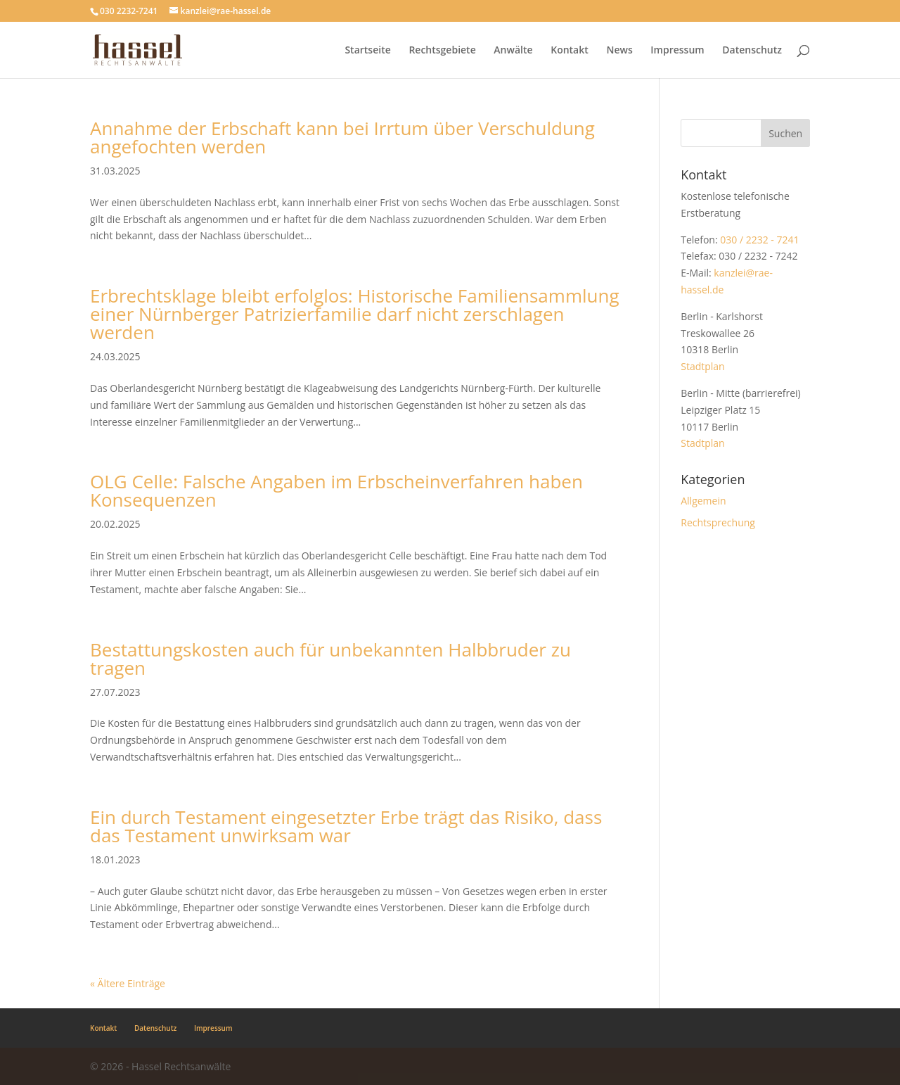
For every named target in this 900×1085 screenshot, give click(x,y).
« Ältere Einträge (127, 983)
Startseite (367, 50)
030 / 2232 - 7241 (759, 239)
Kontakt (570, 50)
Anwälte (513, 50)
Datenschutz (752, 50)
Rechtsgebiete (442, 50)
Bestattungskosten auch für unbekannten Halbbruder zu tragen (330, 658)
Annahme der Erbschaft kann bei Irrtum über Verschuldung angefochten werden (342, 137)
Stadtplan (702, 366)
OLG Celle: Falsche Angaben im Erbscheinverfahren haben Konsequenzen (336, 490)
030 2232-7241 (129, 11)
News (619, 50)
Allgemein (703, 500)
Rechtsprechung (718, 522)
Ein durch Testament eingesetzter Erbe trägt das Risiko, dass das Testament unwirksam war (346, 826)
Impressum (677, 50)
